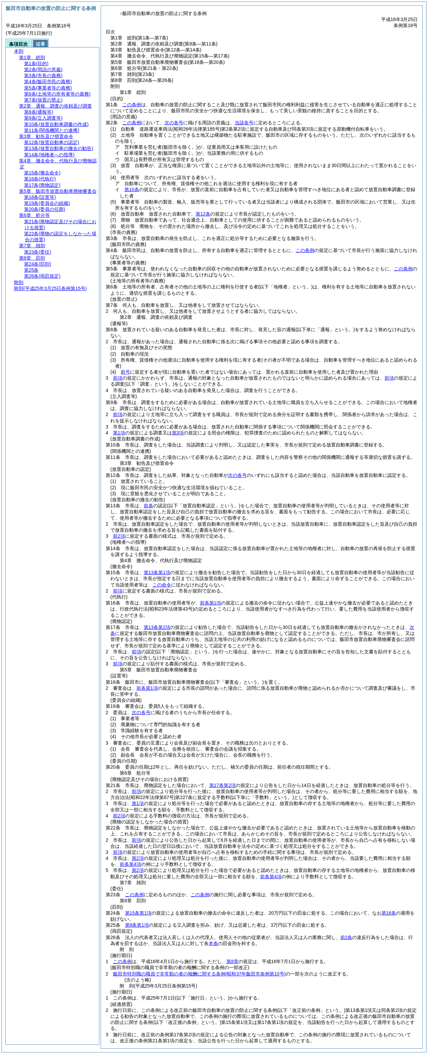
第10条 (131, 189)
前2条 (346, 937)
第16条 (389, 913)
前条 (148, 505)
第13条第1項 (157, 572)
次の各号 (174, 122)
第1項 (119, 432)
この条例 (131, 104)
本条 (213, 943)
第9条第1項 (137, 925)
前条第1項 (210, 603)
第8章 (232, 961)
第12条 (203, 214)
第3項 (178, 432)
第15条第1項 (138, 913)
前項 (117, 378)
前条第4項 (130, 864)
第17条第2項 (222, 785)
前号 (125, 372)
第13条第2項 (157, 627)
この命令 (161, 584)
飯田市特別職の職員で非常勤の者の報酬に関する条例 (199, 973)
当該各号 (244, 122)
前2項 (119, 536)
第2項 (138, 858)
